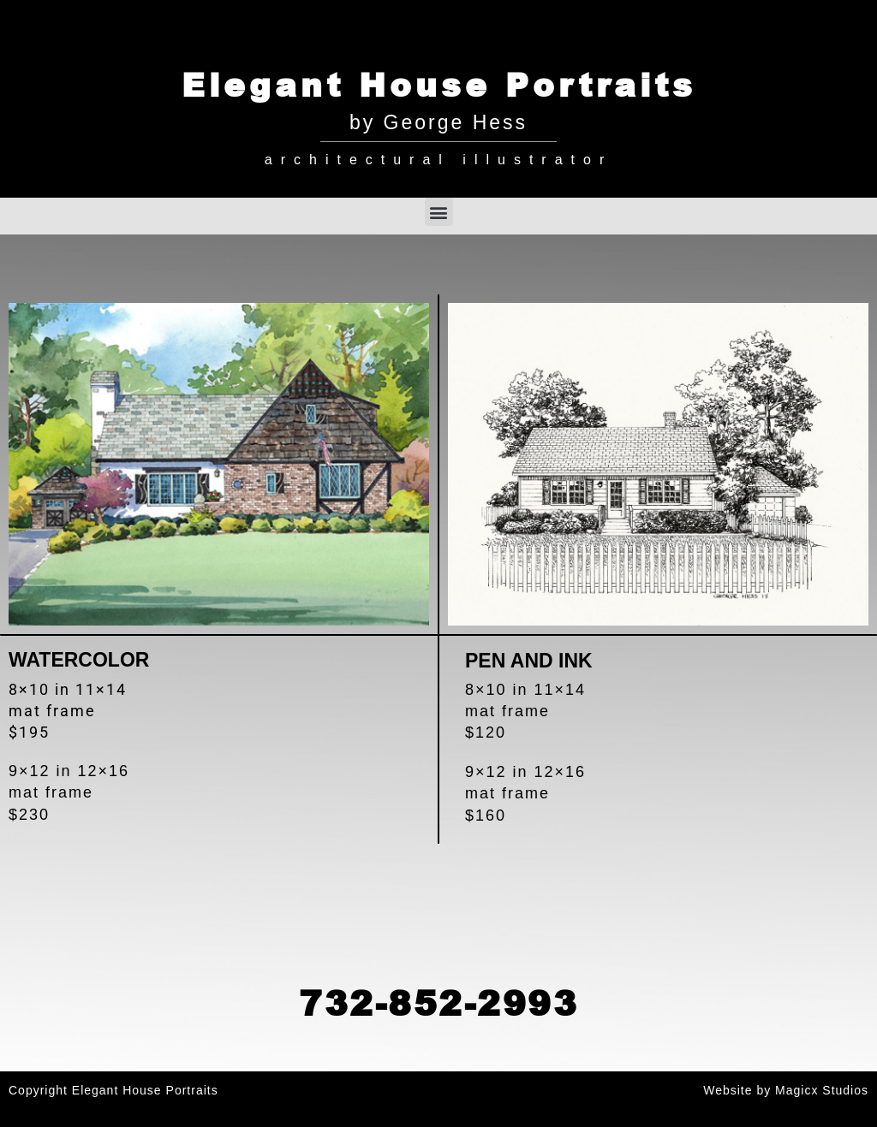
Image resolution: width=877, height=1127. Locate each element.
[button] (439, 212)
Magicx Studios (821, 1090)
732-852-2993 (438, 1002)
